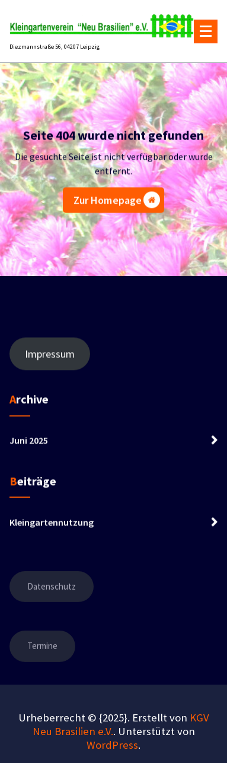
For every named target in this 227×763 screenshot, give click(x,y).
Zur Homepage (117, 202)
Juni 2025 (28, 446)
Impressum (50, 359)
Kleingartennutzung (51, 528)
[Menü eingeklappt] (206, 31)
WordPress (112, 745)
